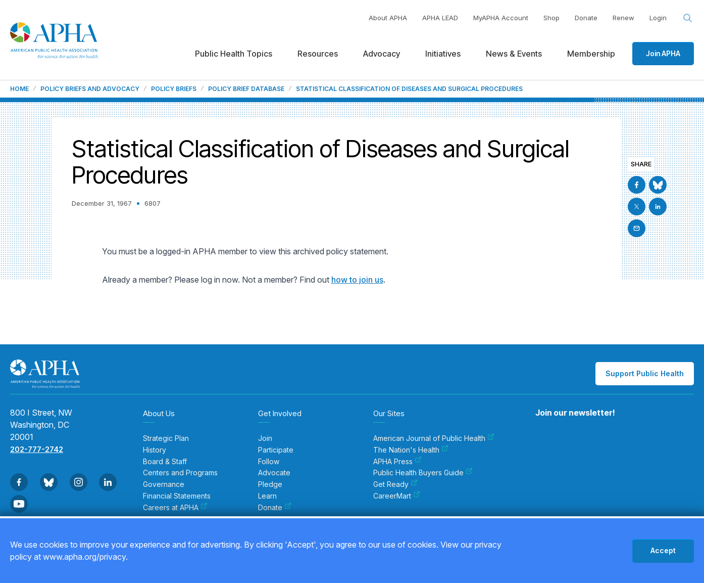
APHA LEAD (440, 18)
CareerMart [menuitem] (396, 496)
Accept (663, 550)
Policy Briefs (173, 89)
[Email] (636, 228)
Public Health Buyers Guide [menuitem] (423, 473)
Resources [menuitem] (317, 54)
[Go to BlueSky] (658, 185)
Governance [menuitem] (163, 484)
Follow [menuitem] (268, 462)
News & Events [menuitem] (514, 54)
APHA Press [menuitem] (397, 462)
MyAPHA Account (500, 18)
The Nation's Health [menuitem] (410, 450)
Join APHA (663, 53)
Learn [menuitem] (267, 496)
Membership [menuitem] (591, 54)
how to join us (357, 280)
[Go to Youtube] (19, 504)
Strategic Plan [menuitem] (166, 438)
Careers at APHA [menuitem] (175, 508)
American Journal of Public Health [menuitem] (433, 438)
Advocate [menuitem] (274, 473)
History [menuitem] (154, 450)
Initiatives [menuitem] (443, 54)
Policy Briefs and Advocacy (89, 89)
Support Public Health (645, 373)
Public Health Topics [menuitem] (233, 54)
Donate (586, 18)
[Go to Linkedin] (658, 206)
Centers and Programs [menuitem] (180, 473)
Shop (551, 18)
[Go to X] (636, 206)
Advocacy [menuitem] (381, 54)
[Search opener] (688, 18)
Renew (623, 18)
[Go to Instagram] (78, 482)
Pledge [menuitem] (270, 484)
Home (19, 89)
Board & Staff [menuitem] (165, 462)
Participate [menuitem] (275, 450)
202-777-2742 (36, 449)
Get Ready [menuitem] (395, 484)
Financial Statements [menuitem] (177, 496)
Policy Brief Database (246, 89)
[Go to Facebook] (636, 185)
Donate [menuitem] (274, 508)
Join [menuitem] (265, 438)
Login (658, 18)
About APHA (388, 18)
